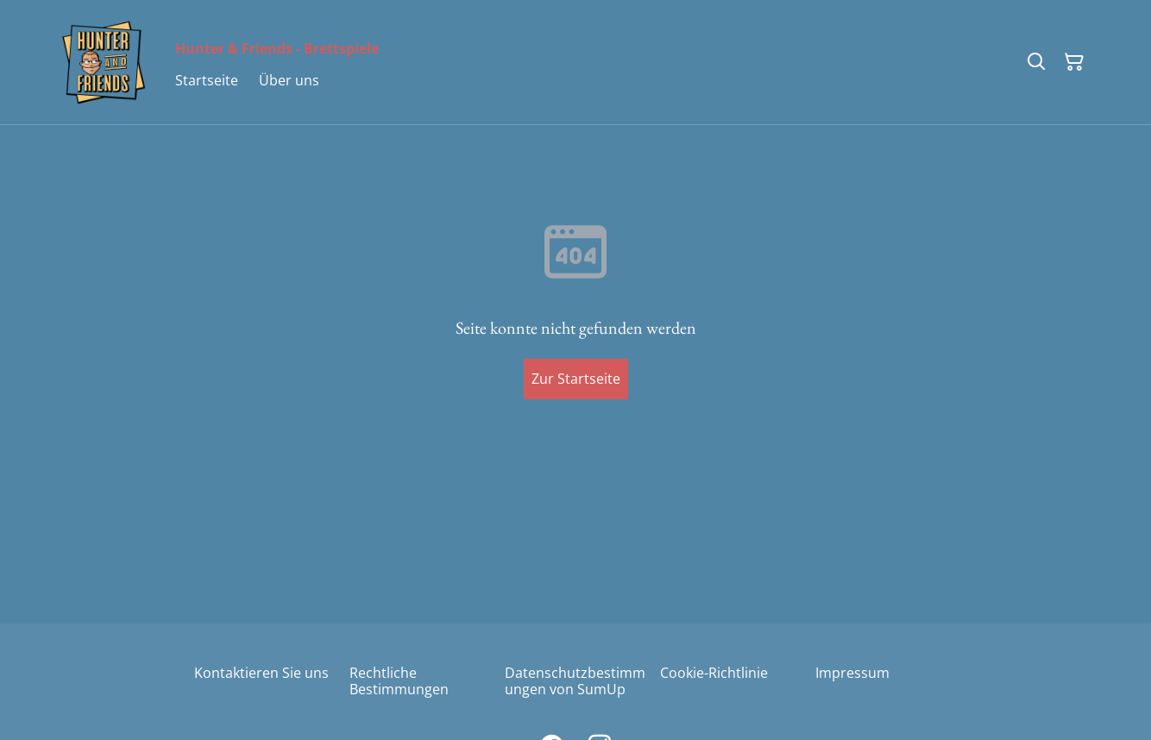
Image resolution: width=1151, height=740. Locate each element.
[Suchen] (1036, 62)
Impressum (852, 672)
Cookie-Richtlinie (714, 672)
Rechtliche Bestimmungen (399, 681)
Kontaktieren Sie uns (261, 672)
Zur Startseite (575, 378)
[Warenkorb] (1074, 62)
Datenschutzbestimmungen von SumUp (575, 681)
